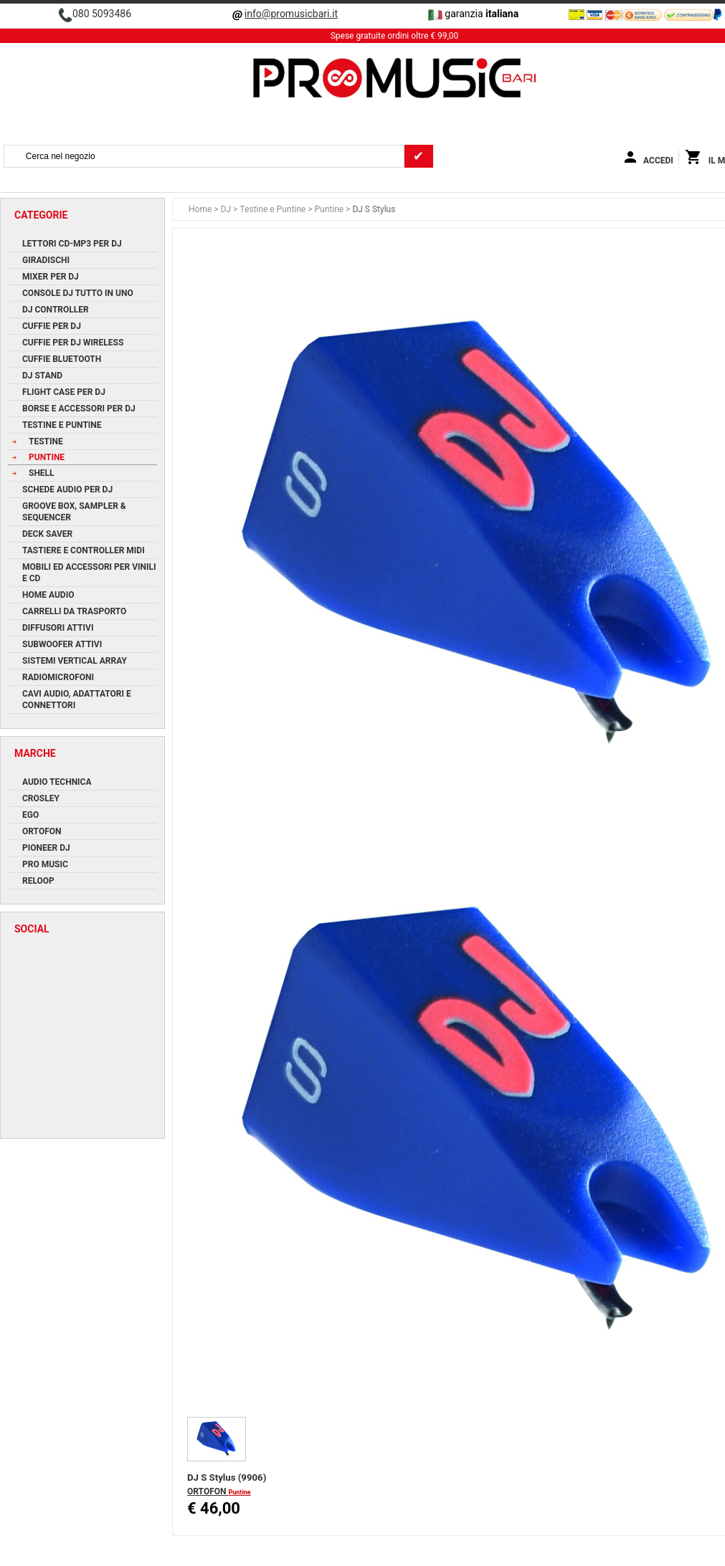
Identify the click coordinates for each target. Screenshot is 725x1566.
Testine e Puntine (274, 209)
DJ (227, 209)
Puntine (330, 209)
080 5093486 (101, 13)
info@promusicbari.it (291, 13)
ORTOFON (207, 1491)
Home (201, 209)
